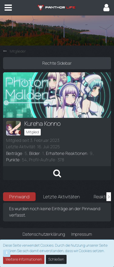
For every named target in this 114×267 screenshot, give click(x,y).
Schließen (56, 259)
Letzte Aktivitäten (61, 196)
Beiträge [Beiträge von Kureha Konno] (14, 153)
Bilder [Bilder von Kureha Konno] (34, 153)
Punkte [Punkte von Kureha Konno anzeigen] (12, 160)
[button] (8, 7)
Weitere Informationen (23, 259)
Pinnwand (19, 196)
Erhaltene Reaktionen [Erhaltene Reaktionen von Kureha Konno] (66, 153)
